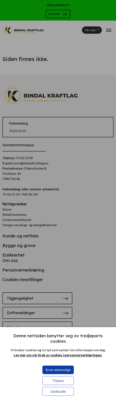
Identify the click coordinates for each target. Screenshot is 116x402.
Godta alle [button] (58, 391)
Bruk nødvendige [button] (58, 370)
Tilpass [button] (58, 380)
